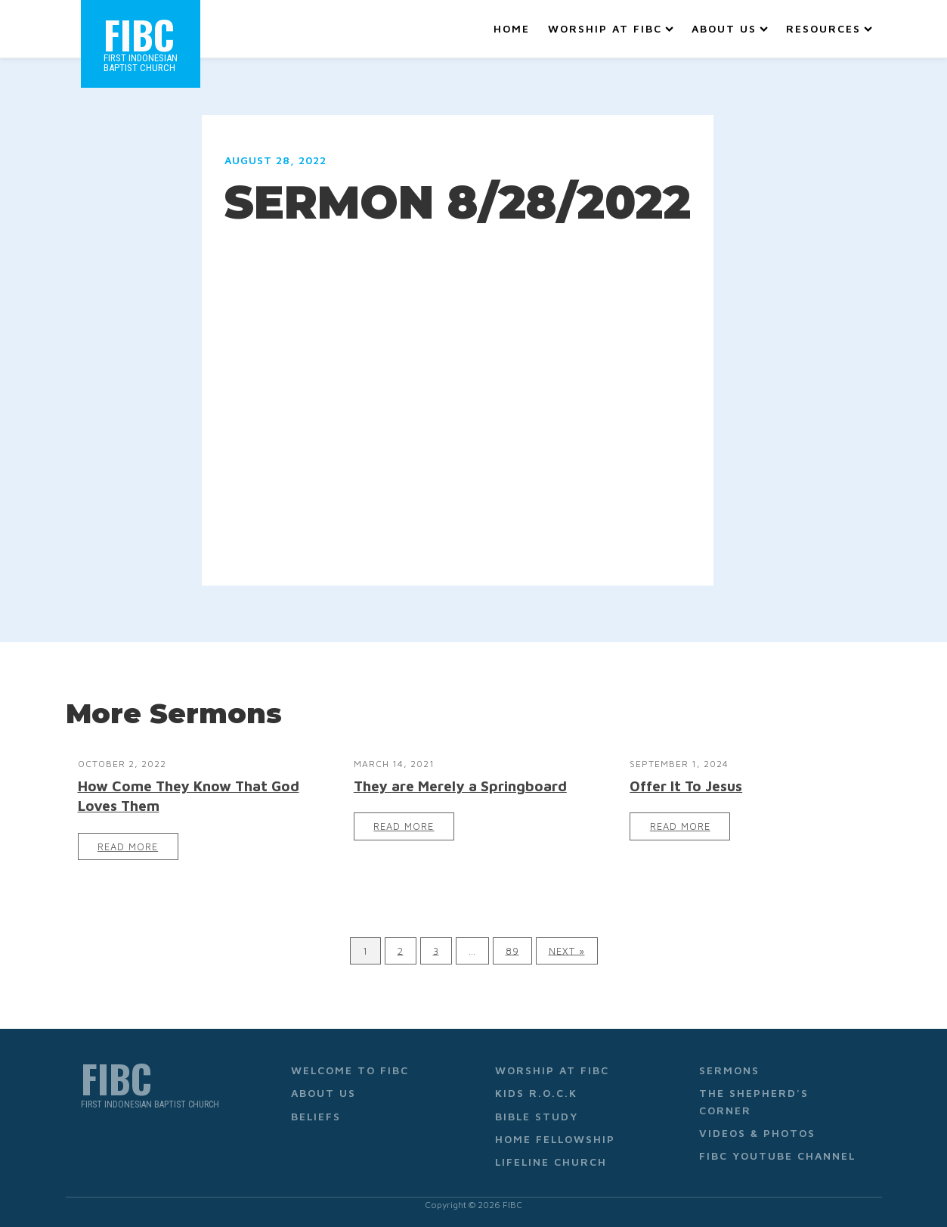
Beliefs (316, 1116)
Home (512, 28)
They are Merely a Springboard (460, 785)
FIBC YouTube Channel (777, 1155)
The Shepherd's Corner (754, 1101)
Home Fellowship (555, 1138)
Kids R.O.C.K (536, 1092)
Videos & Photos (757, 1132)
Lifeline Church (551, 1161)
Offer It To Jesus (686, 785)
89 (512, 950)
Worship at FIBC (610, 28)
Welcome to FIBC (350, 1070)
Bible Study (536, 1116)
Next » (567, 950)
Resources (829, 28)
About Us (730, 28)
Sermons (729, 1070)
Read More (127, 847)
